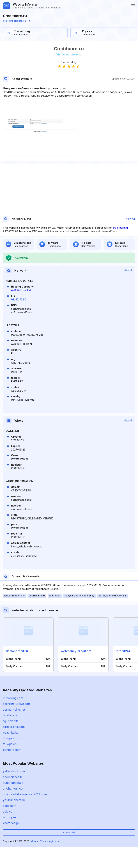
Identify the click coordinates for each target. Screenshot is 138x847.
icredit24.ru (124, 651)
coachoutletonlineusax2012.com (25, 794)
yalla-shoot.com (14, 771)
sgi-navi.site (11, 721)
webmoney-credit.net (76, 651)
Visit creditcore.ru (16, 20)
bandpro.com (12, 750)
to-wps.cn (10, 744)
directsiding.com (14, 727)
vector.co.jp (11, 823)
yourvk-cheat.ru (14, 800)
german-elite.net (14, 709)
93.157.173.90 (18, 299)
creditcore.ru (120, 227)
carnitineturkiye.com (17, 704)
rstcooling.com (13, 698)
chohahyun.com (14, 788)
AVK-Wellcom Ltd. (21, 290)
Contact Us (69, 832)
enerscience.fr (12, 777)
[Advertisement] (69, 108)
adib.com (9, 811)
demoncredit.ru (17, 651)
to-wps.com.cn (13, 738)
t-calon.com (11, 715)
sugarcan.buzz (13, 783)
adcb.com (9, 806)
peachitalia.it (11, 732)
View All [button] (130, 218)
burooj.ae (9, 817)
